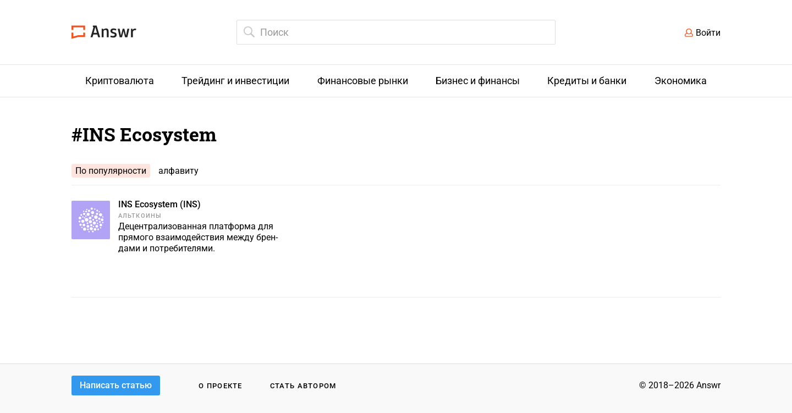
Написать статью (116, 385)
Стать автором (303, 386)
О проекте (221, 386)
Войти (708, 32)
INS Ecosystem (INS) (159, 204)
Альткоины (140, 215)
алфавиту (178, 171)
